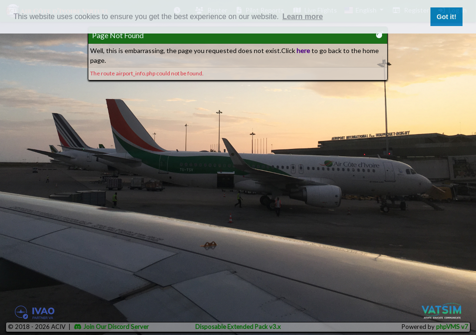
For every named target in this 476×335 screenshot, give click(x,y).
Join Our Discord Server (111, 326)
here (303, 50)
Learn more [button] (302, 16)
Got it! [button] (446, 16)
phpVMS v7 (452, 326)
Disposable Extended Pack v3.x (238, 326)
